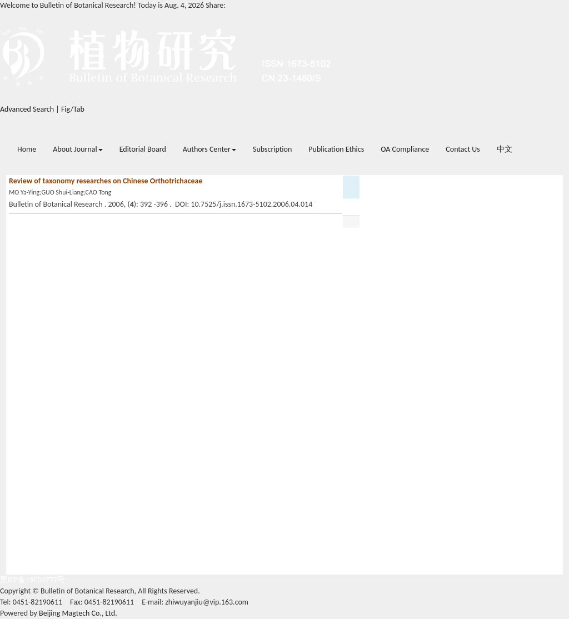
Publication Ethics (336, 149)
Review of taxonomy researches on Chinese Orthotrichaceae (106, 181)
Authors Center (209, 149)
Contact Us (463, 149)
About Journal (77, 149)
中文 (504, 149)
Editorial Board (142, 149)
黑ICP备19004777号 (32, 580)
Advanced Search (27, 109)
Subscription (272, 149)
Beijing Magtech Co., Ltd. (78, 613)
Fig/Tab (72, 109)
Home (26, 149)
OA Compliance (405, 149)
